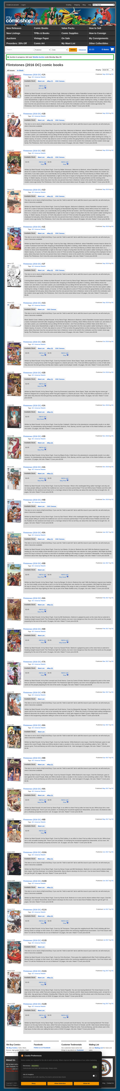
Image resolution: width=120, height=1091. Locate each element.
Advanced (82, 50)
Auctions (11, 38)
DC (112, 74)
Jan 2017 (106, 532)
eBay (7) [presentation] (50, 81)
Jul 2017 (106, 909)
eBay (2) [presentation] (50, 157)
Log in (23, 5)
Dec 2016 (106, 467)
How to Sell (95, 28)
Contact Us (110, 1083)
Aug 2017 (106, 971)
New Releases (13, 28)
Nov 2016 (106, 405)
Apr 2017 (106, 725)
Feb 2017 (106, 598)
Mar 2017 (106, 661)
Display (98, 70)
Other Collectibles (98, 43)
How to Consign (97, 33)
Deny (33, 1083)
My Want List (68, 43)
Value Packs (67, 28)
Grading (68, 5)
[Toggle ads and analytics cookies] (94, 1076)
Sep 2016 (106, 74)
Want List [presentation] (41, 81)
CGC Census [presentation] (59, 81)
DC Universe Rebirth (39, 77)
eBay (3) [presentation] (50, 120)
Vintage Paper (41, 38)
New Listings (13, 33)
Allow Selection (60, 1083)
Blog (84, 5)
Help (89, 5)
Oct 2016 (106, 341)
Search (72, 50)
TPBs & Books (41, 33)
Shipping (77, 5)
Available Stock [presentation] (29, 81)
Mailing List (99, 1048)
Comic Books (41, 28)
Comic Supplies (69, 33)
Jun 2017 (106, 852)
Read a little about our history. (16, 1071)
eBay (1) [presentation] (50, 379)
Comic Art (39, 43)
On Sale (65, 38)
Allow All (86, 1083)
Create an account (12, 5)
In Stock (20, 70)
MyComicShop (23, 19)
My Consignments (98, 38)
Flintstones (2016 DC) (32, 75)
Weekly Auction (39, 57)
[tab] (29, 81)
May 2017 (105, 788)
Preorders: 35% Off (16, 43)
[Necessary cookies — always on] (94, 1067)
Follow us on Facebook (42, 1048)
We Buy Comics (12, 1048)
